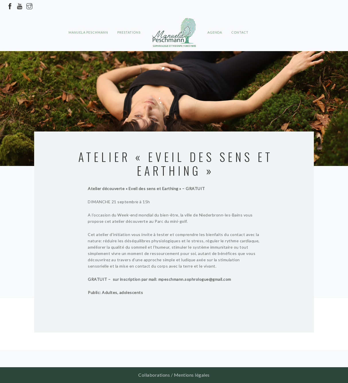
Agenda (214, 21)
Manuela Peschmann (88, 21)
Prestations (129, 21)
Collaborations (154, 375)
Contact (239, 21)
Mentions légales (192, 375)
